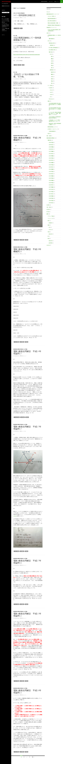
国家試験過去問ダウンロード (52, 14)
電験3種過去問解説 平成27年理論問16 (27, 561)
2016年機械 (25, 247)
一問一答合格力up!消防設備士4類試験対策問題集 (55, 117)
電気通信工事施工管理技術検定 (54, 25)
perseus (50, 229)
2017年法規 (51, 189)
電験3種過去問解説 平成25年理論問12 (27, 614)
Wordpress (51, 98)
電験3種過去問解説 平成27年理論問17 (27, 427)
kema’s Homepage (44, 1)
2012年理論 (25, 349)
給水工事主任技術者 (51, 20)
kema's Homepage (6, 1)
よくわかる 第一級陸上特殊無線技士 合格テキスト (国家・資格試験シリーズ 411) (55, 113)
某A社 (49, 133)
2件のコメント (23, 142)
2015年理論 (25, 424)
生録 (48, 231)
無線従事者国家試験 (51, 18)
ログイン (3, 34)
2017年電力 (51, 193)
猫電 (52, 63)
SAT (15, 13)
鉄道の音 (50, 234)
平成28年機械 (16, 341)
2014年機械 (51, 169)
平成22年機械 (16, 239)
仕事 (14, 13)
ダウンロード (51, 1)
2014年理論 (25, 688)
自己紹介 (48, 209)
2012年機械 (51, 155)
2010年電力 (51, 149)
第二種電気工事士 (52, 49)
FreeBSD (50, 87)
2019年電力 (51, 202)
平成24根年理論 (16, 417)
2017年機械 (51, 187)
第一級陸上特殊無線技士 (21, 13)
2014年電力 (51, 173)
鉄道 (48, 238)
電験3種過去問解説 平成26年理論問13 (27, 691)
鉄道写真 (50, 242)
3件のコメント (23, 618)
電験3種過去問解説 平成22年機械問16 (27, 138)
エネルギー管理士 (51, 16)
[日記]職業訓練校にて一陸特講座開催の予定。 (27, 38)
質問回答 (51, 45)
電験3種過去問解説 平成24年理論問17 (27, 352)
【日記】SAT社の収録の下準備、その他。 (26, 75)
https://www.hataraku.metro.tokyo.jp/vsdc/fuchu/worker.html (26, 54)
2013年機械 (51, 162)
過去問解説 (22, 239)
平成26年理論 (16, 751)
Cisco (48, 11)
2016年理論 (51, 182)
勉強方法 (52, 72)
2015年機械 (51, 175)
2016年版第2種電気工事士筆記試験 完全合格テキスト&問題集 (55, 104)
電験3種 (21, 135)
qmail (51, 92)
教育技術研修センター (52, 126)
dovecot (51, 89)
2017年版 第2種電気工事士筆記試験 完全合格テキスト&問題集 (55, 108)
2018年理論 (51, 198)
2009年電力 (51, 144)
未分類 (48, 204)
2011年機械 (51, 151)
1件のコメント (23, 355)
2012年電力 (51, 160)
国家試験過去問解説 (16, 135)
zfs (50, 96)
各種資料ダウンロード (51, 27)
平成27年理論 (16, 551)
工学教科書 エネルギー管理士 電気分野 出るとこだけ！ (54, 121)
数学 (52, 56)
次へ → (33, 756)
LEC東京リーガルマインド (53, 129)
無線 (48, 225)
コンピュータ (50, 218)
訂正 (21, 28)
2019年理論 (51, 200)
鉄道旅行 (50, 222)
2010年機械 (25, 135)
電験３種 (50, 52)
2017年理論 (51, 191)
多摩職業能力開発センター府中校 (54, 35)
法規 (52, 60)
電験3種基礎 (51, 38)
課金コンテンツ (57, 1)
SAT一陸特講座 (16, 28)
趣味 (47, 213)
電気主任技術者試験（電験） (53, 23)
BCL (49, 227)
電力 (52, 67)
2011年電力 (51, 153)
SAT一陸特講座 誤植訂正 (24, 15)
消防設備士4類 (51, 43)
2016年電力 (51, 184)
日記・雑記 (15, 35)
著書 (48, 101)
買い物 (48, 211)
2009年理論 (51, 142)
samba (51, 94)
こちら (14, 515)
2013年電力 (51, 167)
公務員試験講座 (52, 131)
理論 (52, 65)
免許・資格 (49, 135)
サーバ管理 (50, 85)
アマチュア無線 (51, 216)
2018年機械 (51, 196)
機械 (52, 58)
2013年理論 (25, 611)
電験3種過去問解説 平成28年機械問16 (27, 250)
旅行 (48, 220)
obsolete (48, 245)
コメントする (23, 17)
